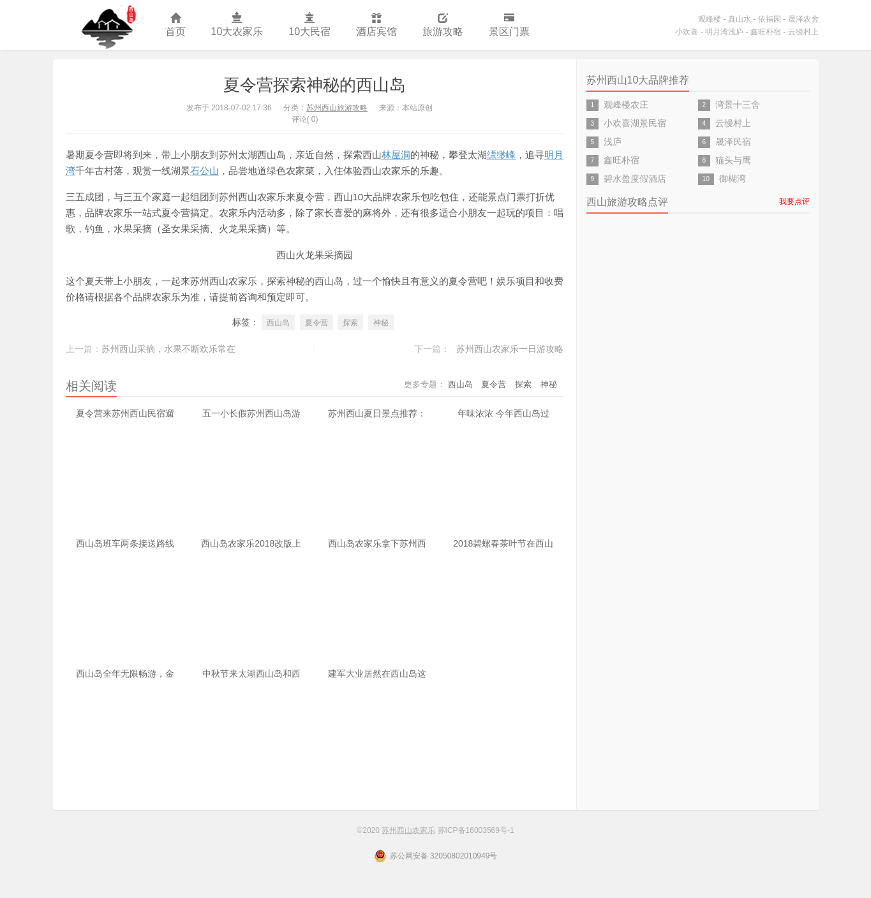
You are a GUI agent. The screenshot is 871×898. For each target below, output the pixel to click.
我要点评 (794, 201)
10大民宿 (309, 25)
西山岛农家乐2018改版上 (251, 543)
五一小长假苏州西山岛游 (251, 413)
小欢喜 (686, 31)
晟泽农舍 (803, 19)
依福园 (769, 19)
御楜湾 (732, 178)
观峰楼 (709, 19)
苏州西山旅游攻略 (337, 107)
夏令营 (316, 322)
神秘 (381, 322)
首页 (175, 25)
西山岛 (278, 322)
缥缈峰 (501, 154)
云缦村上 (803, 31)
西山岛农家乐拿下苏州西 (377, 543)
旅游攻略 (442, 25)
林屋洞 (396, 154)
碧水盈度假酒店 (635, 178)
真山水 (739, 19)
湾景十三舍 (737, 104)
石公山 (204, 170)
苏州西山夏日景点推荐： (377, 413)
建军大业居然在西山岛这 (377, 673)
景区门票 (509, 25)
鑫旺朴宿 (765, 31)
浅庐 (613, 141)
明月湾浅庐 (724, 31)
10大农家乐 (237, 25)
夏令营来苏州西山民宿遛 (125, 413)
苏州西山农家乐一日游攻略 (509, 349)
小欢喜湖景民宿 (635, 123)
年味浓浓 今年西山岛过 (503, 413)
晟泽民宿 (733, 141)
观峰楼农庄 (626, 104)
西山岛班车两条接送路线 (125, 543)
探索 (350, 322)
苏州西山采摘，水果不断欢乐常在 (168, 349)
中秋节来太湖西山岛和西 (251, 673)
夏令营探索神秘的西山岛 (314, 84)
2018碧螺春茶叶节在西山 (503, 543)
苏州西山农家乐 (103, 25)
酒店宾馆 (376, 25)
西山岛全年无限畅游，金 (125, 673)
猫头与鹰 (733, 160)
